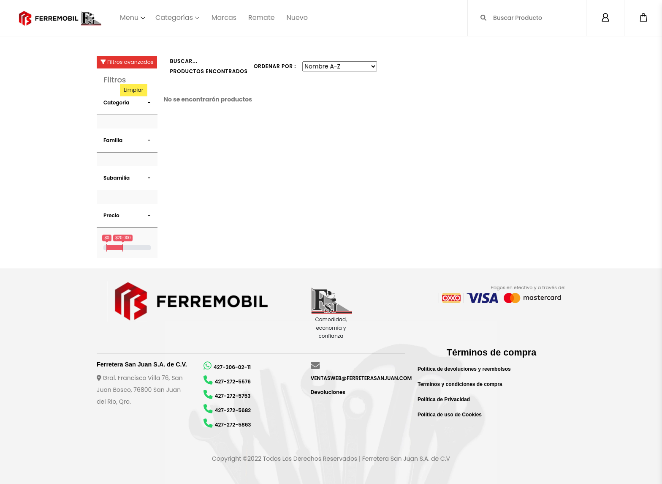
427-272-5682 (233, 410)
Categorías (174, 17)
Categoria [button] (116, 102)
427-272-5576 (233, 381)
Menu (129, 17)
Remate (261, 17)
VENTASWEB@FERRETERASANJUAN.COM (361, 378)
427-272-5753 (233, 395)
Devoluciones (328, 392)
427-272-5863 (233, 424)
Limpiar (133, 89)
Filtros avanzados (126, 62)
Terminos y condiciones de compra (460, 384)
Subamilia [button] (116, 177)
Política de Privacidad (444, 399)
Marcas (224, 17)
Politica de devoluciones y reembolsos (464, 369)
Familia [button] (112, 140)
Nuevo (297, 17)
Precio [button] (111, 215)
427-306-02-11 (232, 367)
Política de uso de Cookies (450, 415)
